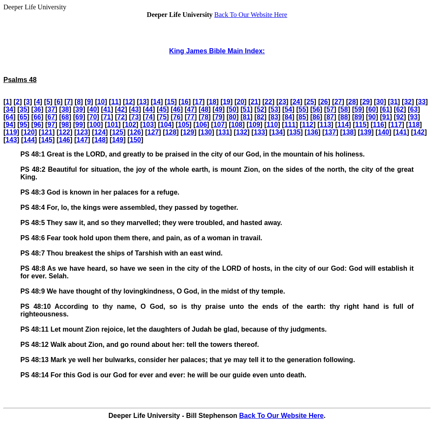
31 (394, 101)
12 (129, 101)
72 (121, 117)
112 (308, 124)
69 (79, 117)
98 (65, 124)
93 (414, 117)
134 (277, 132)
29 (366, 101)
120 (29, 132)
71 (107, 117)
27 (338, 101)
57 (330, 109)
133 (259, 132)
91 (386, 117)
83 (274, 117)
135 (294, 132)
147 (82, 139)
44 (149, 109)
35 (23, 109)
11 (115, 101)
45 (163, 109)
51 (246, 109)
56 (316, 109)
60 (372, 109)
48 (205, 109)
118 (414, 124)
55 (302, 109)
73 (135, 117)
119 (11, 132)
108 (236, 124)
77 (191, 117)
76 (177, 117)
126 (135, 132)
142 (419, 132)
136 (312, 132)
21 (254, 101)
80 (232, 117)
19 (227, 101)
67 (51, 117)
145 (47, 139)
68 (65, 117)
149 (117, 139)
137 (330, 132)
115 (361, 124)
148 (100, 139)
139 (366, 132)
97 (51, 124)
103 (148, 124)
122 (64, 132)
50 (232, 109)
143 (11, 139)
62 (400, 109)
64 (9, 117)
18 (213, 101)
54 (288, 109)
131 (224, 132)
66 (37, 117)
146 (64, 139)
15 (171, 101)
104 (166, 124)
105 (183, 124)
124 (100, 132)
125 (117, 132)
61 (386, 109)
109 (254, 124)
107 (219, 124)
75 (163, 117)
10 (101, 101)
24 (296, 101)
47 (191, 109)
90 (372, 117)
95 (23, 124)
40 (93, 109)
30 (380, 101)
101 (113, 124)
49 (219, 109)
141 (401, 132)
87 (330, 117)
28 (352, 101)
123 (82, 132)
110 (272, 124)
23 (282, 101)
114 (343, 124)
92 (400, 117)
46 (177, 109)
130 (206, 132)
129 (188, 132)
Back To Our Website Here (250, 14)
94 (9, 124)
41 (107, 109)
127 (153, 132)
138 (348, 132)
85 (302, 117)
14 (157, 101)
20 (241, 101)
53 (274, 109)
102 (130, 124)
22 (268, 101)
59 (358, 109)
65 (23, 117)
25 (310, 101)
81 (246, 117)
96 (37, 124)
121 (47, 132)
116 (378, 124)
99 (79, 124)
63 (414, 109)
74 (149, 117)
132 (242, 132)
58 (344, 109)
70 (93, 117)
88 (344, 117)
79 (219, 117)
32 (408, 101)
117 (396, 124)
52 (260, 109)
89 (358, 117)
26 (324, 101)
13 (143, 101)
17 (199, 101)
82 (260, 117)
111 (290, 124)
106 (201, 124)
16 (185, 101)
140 (383, 132)
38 (65, 109)
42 (121, 109)
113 (325, 124)
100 (95, 124)
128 (171, 132)
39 (79, 109)
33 (422, 101)
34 (9, 109)
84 (288, 117)
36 (37, 109)
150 (135, 139)
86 (316, 117)
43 (135, 109)
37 (51, 109)
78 (205, 117)
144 (29, 139)
